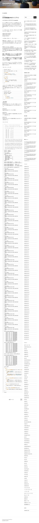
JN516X (25, 405)
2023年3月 (26, 230)
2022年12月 (26, 234)
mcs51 (25, 418)
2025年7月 (26, 179)
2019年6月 (26, 299)
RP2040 (25, 455)
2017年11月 (26, 329)
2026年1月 (26, 172)
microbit (25, 420)
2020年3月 (26, 286)
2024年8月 (26, 200)
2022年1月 (26, 254)
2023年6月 (26, 224)
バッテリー (26, 491)
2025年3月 (26, 187)
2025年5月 (26, 183)
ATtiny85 (25, 371)
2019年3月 (26, 305)
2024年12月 (26, 192)
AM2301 (25, 352)
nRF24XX (25, 429)
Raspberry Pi (26, 450)
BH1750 (25, 380)
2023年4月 (26, 228)
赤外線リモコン (26, 502)
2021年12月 (26, 256)
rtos (24, 459)
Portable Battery (26, 446)
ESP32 (25, 393)
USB (25, 478)
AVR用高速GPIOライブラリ (10, 17)
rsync (25, 457)
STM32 (25, 472)
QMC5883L (26, 448)
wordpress (26, 485)
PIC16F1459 (26, 442)
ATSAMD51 (26, 365)
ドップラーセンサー (27, 489)
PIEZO (25, 444)
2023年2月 (26, 232)
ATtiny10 (25, 367)
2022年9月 (26, 239)
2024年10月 (26, 196)
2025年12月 (26, 174)
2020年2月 (26, 288)
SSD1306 (25, 470)
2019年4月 (26, 303)
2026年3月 (26, 168)
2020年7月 (26, 279)
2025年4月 (26, 185)
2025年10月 (26, 177)
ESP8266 (25, 395)
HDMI (25, 401)
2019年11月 (26, 294)
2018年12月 (26, 309)
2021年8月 (26, 262)
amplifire (25, 354)
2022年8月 (26, 241)
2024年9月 (26, 198)
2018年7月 (26, 318)
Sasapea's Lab (9, 4)
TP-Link (25, 474)
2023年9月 (26, 219)
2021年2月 (26, 269)
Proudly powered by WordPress (7, 519)
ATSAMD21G (26, 363)
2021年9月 (26, 260)
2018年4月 (26, 324)
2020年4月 (26, 284)
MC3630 (25, 414)
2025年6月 (26, 181)
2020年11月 (26, 273)
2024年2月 (26, 209)
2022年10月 (26, 237)
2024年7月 (26, 202)
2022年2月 (26, 252)
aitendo (25, 350)
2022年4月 (26, 249)
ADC (25, 348)
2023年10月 (26, 217)
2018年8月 (26, 316)
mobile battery (26, 425)
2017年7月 (26, 331)
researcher (16, 20)
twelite (25, 476)
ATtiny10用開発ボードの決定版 (29, 66)
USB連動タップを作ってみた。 (29, 44)
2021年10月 (26, 258)
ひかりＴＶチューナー (27, 493)
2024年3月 (26, 207)
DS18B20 (25, 384)
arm (24, 358)
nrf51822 (25, 431)
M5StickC (25, 412)
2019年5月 (26, 301)
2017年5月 (26, 335)
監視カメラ (26, 500)
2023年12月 (26, 213)
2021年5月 (26, 267)
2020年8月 (26, 277)
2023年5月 (26, 226)
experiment (26, 397)
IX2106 (25, 403)
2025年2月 (26, 189)
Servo (25, 465)
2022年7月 (26, 243)
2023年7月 (26, 222)
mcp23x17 (26, 416)
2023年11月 (26, 215)
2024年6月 (26, 204)
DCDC (25, 382)
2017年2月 (26, 339)
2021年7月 (26, 264)
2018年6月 (26, 320)
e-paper (25, 388)
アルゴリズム (26, 487)
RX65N (25, 461)
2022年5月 (26, 247)
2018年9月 (26, 314)
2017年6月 (26, 333)
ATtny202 (25, 373)
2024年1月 (26, 211)
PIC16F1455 (26, 440)
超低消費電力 (26, 504)
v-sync (25, 480)
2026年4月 (26, 166)
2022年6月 (26, 245)
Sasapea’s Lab (26, 510)
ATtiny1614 (26, 369)
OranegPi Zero (26, 435)
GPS (25, 399)
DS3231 (25, 386)
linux (25, 410)
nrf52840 (25, 433)
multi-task (25, 427)
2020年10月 (26, 275)
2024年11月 (26, 194)
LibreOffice (26, 408)
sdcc (25, 463)
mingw (25, 423)
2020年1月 (26, 290)
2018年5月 (26, 322)
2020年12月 (26, 271)
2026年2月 (26, 170)
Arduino (25, 356)
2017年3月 (26, 337)
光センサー (26, 495)
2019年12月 (26, 292)
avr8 (25, 378)
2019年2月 (26, 307)
